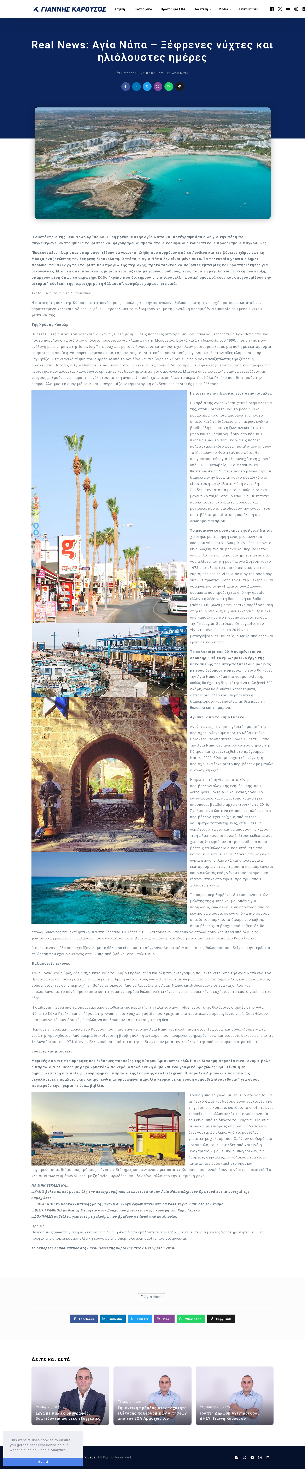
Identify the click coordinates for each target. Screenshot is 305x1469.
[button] (68, 1450)
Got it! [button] (43, 1461)
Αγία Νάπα (180, 73)
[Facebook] (272, 8)
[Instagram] (296, 8)
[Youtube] (288, 8)
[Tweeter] (280, 8)
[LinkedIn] (267, 1457)
